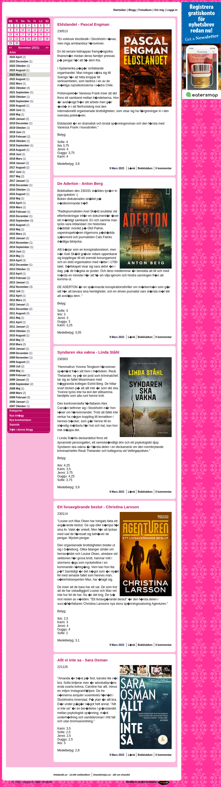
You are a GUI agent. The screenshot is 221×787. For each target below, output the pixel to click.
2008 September (19, 384)
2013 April (15, 273)
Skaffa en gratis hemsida (141, 782)
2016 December (19, 185)
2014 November (19, 242)
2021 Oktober (17, 88)
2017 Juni (15, 172)
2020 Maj (15, 114)
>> (47, 47)
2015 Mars (16, 233)
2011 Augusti (17, 313)
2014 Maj (15, 256)
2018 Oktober (17, 141)
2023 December (19, 61)
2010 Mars (16, 344)
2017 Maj (15, 176)
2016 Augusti (17, 194)
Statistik (14, 424)
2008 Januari (17, 401)
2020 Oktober (17, 96)
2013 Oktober (17, 269)
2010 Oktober (17, 331)
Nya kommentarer (20, 420)
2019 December (19, 123)
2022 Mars (16, 83)
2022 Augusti (17, 79)
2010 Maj (15, 340)
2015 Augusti (17, 225)
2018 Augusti (17, 149)
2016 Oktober (17, 189)
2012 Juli (15, 291)
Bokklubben (145, 168)
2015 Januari (17, 238)
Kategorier (15, 410)
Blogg (132, 10)
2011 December (19, 309)
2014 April (15, 260)
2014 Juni (15, 251)
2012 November (19, 286)
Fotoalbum (145, 10)
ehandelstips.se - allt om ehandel (111, 774)
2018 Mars (16, 158)
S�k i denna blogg (21, 429)
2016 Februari (18, 211)
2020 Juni (15, 110)
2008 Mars (16, 393)
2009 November (19, 357)
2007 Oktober (17, 406)
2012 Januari (17, 304)
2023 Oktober (17, 65)
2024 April (15, 57)
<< (10, 47)
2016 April (15, 202)
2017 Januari (17, 180)
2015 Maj (15, 229)
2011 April (15, 322)
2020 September (19, 101)
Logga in (171, 10)
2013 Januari (17, 282)
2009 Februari (18, 375)
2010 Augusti (17, 335)
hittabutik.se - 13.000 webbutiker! (71, 774)
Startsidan (119, 10)
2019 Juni (15, 132)
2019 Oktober (17, 127)
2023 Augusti (17, 70)
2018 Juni (15, 154)
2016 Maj (15, 198)
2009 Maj (15, 370)
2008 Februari (18, 397)
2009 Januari (17, 379)
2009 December (19, 353)
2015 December (19, 216)
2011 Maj (15, 317)
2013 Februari (18, 278)
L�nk (132, 168)
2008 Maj (15, 388)
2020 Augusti (17, 105)
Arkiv (12, 52)
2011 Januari (17, 326)
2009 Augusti (17, 362)
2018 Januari (17, 163)
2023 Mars (16, 74)
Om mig (159, 10)
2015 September (19, 220)
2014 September (19, 247)
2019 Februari (18, 136)
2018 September (19, 145)
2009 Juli (15, 366)
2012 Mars (16, 300)
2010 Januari (17, 348)
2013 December (19, 264)
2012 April (15, 295)
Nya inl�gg (16, 415)
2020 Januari (17, 119)
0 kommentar (164, 168)
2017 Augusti (17, 167)
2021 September (19, 92)
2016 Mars (16, 207)
